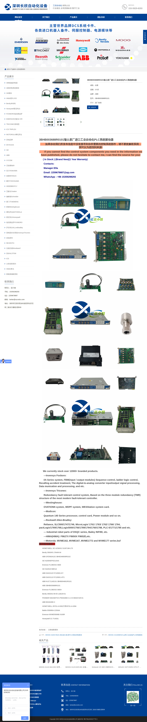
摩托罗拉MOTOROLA (14, 212)
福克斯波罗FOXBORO (14, 222)
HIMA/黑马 (10, 269)
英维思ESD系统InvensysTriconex (18, 233)
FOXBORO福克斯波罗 (14, 114)
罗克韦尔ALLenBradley (14, 227)
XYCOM (9, 160)
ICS (7, 259)
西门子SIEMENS (12, 202)
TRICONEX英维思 (12, 124)
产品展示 (73, 17)
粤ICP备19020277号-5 (90, 719)
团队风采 (101, 17)
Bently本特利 (11, 103)
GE (7, 150)
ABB (8, 155)
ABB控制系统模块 (12, 88)
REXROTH (10, 243)
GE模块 (9, 93)
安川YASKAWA (11, 171)
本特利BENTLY (11, 186)
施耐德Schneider (12, 196)
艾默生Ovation (11, 191)
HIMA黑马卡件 (11, 98)
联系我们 (128, 17)
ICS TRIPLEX (11, 129)
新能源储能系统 (12, 274)
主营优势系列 (21, 69)
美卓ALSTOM (11, 253)
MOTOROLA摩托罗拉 (14, 134)
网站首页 (18, 17)
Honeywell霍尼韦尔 (13, 109)
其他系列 (9, 238)
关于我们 (46, 17)
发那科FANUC (11, 176)
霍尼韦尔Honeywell (13, 217)
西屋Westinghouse (13, 207)
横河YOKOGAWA (12, 181)
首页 (8, 69)
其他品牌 (9, 140)
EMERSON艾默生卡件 (14, 119)
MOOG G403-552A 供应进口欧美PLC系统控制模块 (63, 635)
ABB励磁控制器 (12, 83)
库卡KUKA (10, 145)
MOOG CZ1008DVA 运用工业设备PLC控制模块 (125, 635)
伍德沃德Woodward (13, 248)
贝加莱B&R (10, 165)
